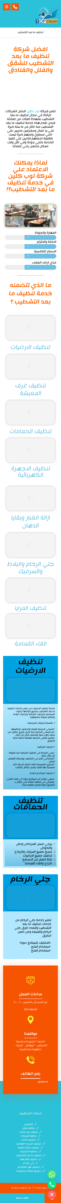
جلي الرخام (30, 1163)
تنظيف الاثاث (30, 1140)
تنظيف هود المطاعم (30, 1167)
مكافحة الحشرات (30, 1152)
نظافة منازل (30, 1128)
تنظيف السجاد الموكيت (30, 1144)
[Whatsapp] (51, 1174)
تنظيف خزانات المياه (30, 1148)
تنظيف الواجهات (30, 1159)
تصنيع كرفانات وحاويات (30, 1171)
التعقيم (30, 1124)
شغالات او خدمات (31, 1132)
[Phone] (51, 1184)
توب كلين (33, 111)
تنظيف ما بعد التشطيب (30, 1156)
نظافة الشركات (31, 1136)
